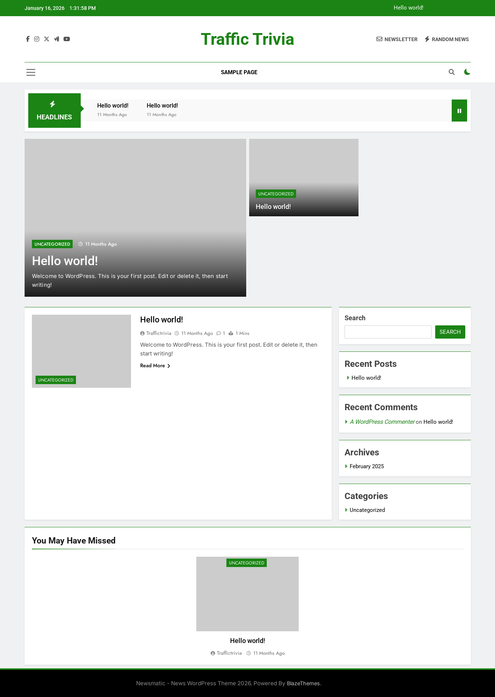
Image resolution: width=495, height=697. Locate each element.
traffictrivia (158, 333)
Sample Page (239, 72)
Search (355, 318)
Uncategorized (52, 244)
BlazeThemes (303, 683)
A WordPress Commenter (382, 421)
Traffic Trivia (247, 39)
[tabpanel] (247, 607)
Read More (155, 365)
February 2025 (367, 466)
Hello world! (408, 8)
